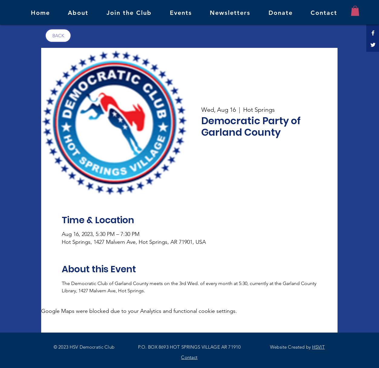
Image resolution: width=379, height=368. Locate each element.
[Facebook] (373, 33)
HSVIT (318, 347)
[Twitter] (373, 44)
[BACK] (58, 35)
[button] (355, 11)
